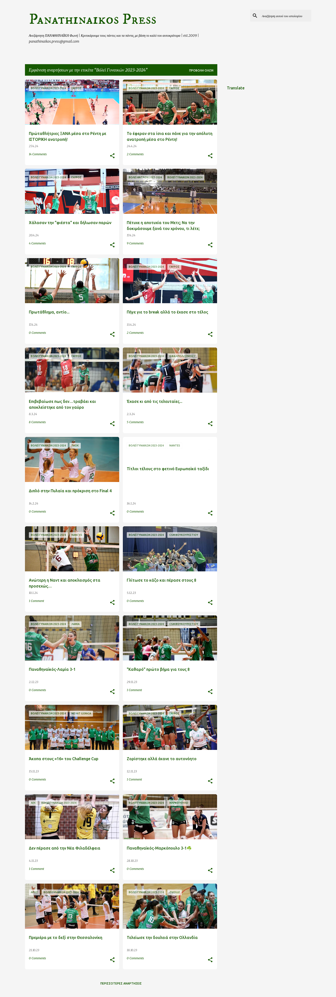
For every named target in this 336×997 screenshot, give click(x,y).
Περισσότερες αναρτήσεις (121, 983)
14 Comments (38, 154)
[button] (112, 156)
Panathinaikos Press (92, 19)
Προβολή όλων (201, 70)
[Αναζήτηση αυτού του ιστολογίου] (285, 16)
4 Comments (37, 243)
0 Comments (37, 333)
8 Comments (37, 422)
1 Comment (36, 601)
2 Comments (135, 154)
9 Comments (135, 243)
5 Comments (135, 422)
